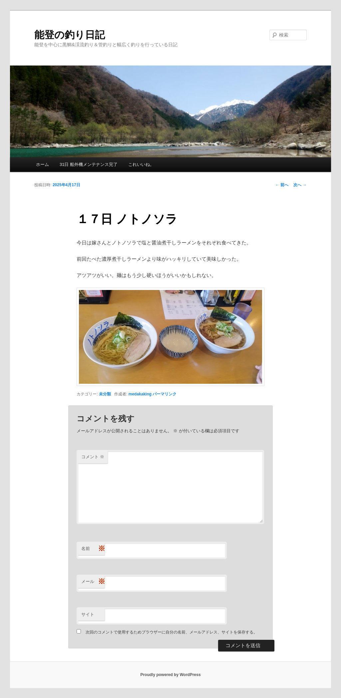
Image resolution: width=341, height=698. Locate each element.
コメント (92, 456)
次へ (299, 185)
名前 (93, 549)
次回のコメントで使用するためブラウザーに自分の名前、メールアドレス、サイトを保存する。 (171, 632)
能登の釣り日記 (69, 34)
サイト (87, 614)
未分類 (105, 394)
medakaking (140, 394)
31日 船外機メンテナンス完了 (89, 164)
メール (93, 582)
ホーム (42, 164)
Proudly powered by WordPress (170, 674)
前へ (281, 185)
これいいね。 (141, 164)
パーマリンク (164, 394)
